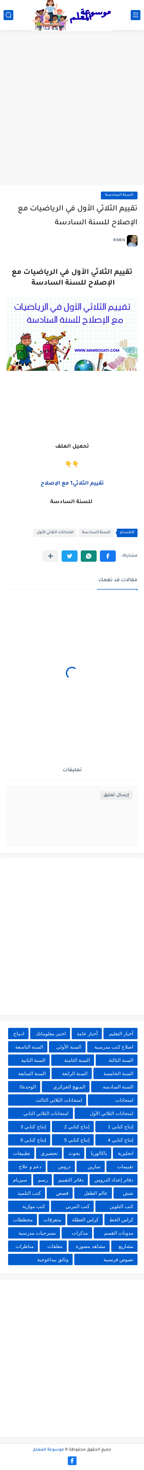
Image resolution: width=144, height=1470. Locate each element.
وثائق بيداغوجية (52, 1259)
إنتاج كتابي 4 (120, 1140)
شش (128, 1193)
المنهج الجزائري (69, 1086)
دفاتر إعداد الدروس (113, 1179)
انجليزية (125, 1153)
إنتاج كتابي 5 (77, 1140)
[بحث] (8, 15)
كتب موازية (33, 1206)
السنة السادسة (119, 195)
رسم (43, 1179)
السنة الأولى (68, 1047)
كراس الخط (121, 1219)
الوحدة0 (27, 1086)
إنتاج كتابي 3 (33, 1126)
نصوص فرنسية (118, 1259)
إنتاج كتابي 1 (120, 1126)
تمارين (94, 1166)
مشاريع (126, 1246)
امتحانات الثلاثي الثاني (45, 1113)
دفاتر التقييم (70, 1179)
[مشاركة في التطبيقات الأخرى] (50, 556)
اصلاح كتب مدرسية (113, 1047)
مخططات (23, 1219)
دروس (64, 1166)
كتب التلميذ (29, 1193)
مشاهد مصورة (90, 1246)
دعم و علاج (30, 1166)
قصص (62, 1193)
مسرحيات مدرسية (37, 1233)
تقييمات (125, 1166)
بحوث (74, 1153)
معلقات (55, 1246)
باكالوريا (99, 1153)
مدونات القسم (118, 1233)
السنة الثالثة (121, 1060)
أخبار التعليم (121, 1033)
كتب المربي (78, 1206)
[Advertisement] (72, 108)
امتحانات (124, 1100)
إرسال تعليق (116, 795)
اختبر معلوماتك (51, 1033)
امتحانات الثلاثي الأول (55, 533)
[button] (108, 556)
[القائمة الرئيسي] (135, 15)
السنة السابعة (32, 1073)
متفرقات (52, 1219)
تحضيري (49, 1153)
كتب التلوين (121, 1206)
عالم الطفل (96, 1193)
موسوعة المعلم (48, 1450)
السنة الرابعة (75, 1073)
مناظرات (25, 1246)
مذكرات (80, 1233)
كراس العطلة (85, 1219)
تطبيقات (21, 1153)
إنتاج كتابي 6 (33, 1140)
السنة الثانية (33, 1060)
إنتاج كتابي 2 (77, 1126)
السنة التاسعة (29, 1047)
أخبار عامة (87, 1033)
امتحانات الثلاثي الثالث (59, 1100)
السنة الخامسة (118, 1073)
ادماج (18, 1033)
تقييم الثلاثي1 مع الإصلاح (72, 484)
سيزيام (20, 1179)
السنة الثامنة (77, 1060)
